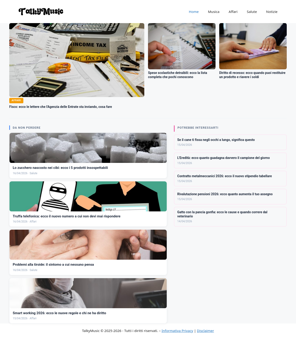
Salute (252, 11)
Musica (213, 11)
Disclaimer (205, 330)
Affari (233, 11)
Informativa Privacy (177, 330)
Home (194, 11)
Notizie (272, 11)
